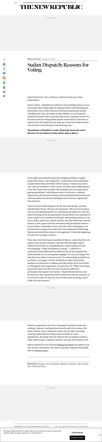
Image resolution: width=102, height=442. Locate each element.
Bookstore (63, 426)
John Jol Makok (52, 364)
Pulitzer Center (41, 350)
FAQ (75, 426)
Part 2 (67, 133)
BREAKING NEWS (32, 2)
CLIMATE (44, 2)
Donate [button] (67, 426)
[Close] (99, 435)
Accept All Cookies (77, 438)
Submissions (84, 426)
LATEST (25, 2)
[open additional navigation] (16, 2)
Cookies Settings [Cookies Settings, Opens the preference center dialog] (77, 432)
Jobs (81, 426)
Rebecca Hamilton (34, 59)
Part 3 (74, 133)
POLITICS (39, 2)
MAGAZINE (55, 2)
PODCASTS (69, 2)
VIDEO (74, 2)
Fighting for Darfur (65, 344)
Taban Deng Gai (39, 366)
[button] (4, 60)
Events (56, 426)
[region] (51, 435)
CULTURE (49, 2)
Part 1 (61, 133)
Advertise (72, 426)
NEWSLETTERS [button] (62, 2)
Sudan (41, 364)
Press (78, 426)
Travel (59, 426)
